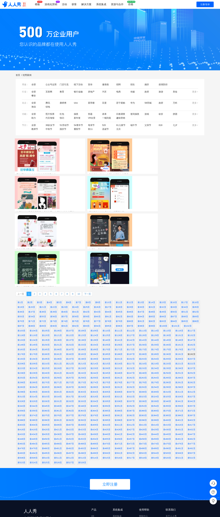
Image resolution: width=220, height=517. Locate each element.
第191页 (179, 303)
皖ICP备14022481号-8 (92, 512)
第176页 (179, 299)
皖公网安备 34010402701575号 (157, 512)
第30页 (141, 256)
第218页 (143, 313)
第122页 (70, 285)
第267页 (191, 327)
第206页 (179, 308)
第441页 (119, 383)
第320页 (106, 346)
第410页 (106, 374)
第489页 (155, 398)
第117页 (191, 280)
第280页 (167, 332)
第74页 (64, 270)
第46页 (130, 261)
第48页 (151, 261)
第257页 (70, 327)
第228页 (82, 318)
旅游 (141, 178)
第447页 (191, 383)
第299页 (34, 341)
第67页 (173, 266)
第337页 (131, 350)
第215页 (106, 313)
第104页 (34, 280)
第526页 (58, 412)
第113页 (143, 280)
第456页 (119, 388)
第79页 (119, 270)
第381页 (119, 365)
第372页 (191, 360)
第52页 (195, 261)
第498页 (82, 402)
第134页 (34, 289)
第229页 (94, 318)
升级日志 (170, 483)
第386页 (179, 365)
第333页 (82, 350)
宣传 (73, 178)
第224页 (34, 318)
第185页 (106, 303)
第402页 (191, 369)
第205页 (167, 308)
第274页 (94, 332)
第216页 (119, 313)
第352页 (131, 355)
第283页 (21, 336)
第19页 (20, 256)
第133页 (21, 289)
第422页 (70, 379)
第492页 (191, 398)
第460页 (167, 388)
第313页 (21, 346)
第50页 (173, 261)
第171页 (119, 299)
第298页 (21, 341)
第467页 (70, 393)
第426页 (119, 379)
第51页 (184, 261)
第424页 (94, 379)
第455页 (106, 388)
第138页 (82, 289)
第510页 (46, 407)
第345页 (46, 355)
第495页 (46, 402)
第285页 (46, 336)
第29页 (130, 256)
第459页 (155, 388)
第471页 (119, 393)
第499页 (94, 402)
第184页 (94, 303)
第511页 (58, 407)
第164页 (34, 299)
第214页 (94, 313)
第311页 (179, 341)
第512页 (70, 407)
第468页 (82, 393)
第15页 (162, 252)
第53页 (20, 266)
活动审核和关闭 (146, 477)
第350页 (106, 355)
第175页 (167, 299)
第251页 (179, 322)
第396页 (119, 369)
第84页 (173, 270)
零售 (68, 178)
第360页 (46, 360)
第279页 (155, 332)
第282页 (191, 332)
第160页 (167, 294)
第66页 (162, 266)
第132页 (191, 285)
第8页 (88, 252)
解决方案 (86, 4)
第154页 (94, 294)
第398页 (143, 369)
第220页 (167, 313)
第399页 (155, 369)
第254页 (34, 327)
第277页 (131, 332)
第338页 (143, 350)
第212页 (70, 313)
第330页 (46, 350)
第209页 (34, 313)
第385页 (167, 365)
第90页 (53, 275)
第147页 (191, 289)
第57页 (64, 266)
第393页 (82, 369)
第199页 (94, 308)
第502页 (131, 402)
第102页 (188, 275)
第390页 (46, 369)
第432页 (191, 379)
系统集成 (101, 4)
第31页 (151, 256)
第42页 (86, 261)
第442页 (131, 383)
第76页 (86, 270)
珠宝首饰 (27, 178)
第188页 (143, 303)
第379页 (94, 365)
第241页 (58, 322)
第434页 (34, 383)
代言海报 (83, 228)
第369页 (155, 360)
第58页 (75, 266)
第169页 (94, 299)
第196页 (58, 308)
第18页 (195, 252)
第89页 (42, 275)
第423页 (82, 379)
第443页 (143, 383)
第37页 (31, 261)
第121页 (58, 285)
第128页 (143, 285)
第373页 (21, 365)
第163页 (21, 299)
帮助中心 (143, 465)
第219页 (155, 313)
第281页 (179, 332)
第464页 (34, 393)
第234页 (155, 318)
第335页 (106, 350)
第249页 (155, 322)
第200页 (106, 308)
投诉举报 (143, 483)
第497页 (70, 402)
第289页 (94, 336)
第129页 (155, 285)
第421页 (58, 379)
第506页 (179, 402)
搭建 (93, 495)
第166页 (58, 299)
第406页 (58, 374)
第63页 (130, 266)
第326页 (179, 346)
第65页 (151, 266)
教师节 (116, 178)
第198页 (82, 308)
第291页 (119, 336)
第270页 (46, 332)
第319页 (94, 346)
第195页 (46, 308)
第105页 (46, 280)
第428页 (143, 379)
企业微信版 (118, 483)
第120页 (46, 285)
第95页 (108, 275)
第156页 (119, 294)
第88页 (31, 275)
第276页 (119, 332)
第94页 (97, 275)
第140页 (106, 289)
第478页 (21, 398)
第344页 (34, 355)
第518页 (143, 407)
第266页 (179, 327)
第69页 (195, 266)
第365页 (106, 360)
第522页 (191, 407)
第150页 (46, 294)
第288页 (82, 336)
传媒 (100, 228)
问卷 (93, 477)
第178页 (21, 303)
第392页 (70, 369)
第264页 (155, 327)
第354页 (155, 355)
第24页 (75, 256)
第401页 (179, 369)
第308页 (143, 341)
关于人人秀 (171, 465)
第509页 (34, 407)
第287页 (70, 336)
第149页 (34, 294)
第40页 (64, 261)
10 (78, 243)
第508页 (21, 407)
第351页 (119, 355)
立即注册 (110, 434)
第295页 (167, 336)
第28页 (119, 256)
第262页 (131, 327)
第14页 (151, 252)
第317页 (70, 346)
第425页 (106, 379)
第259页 (94, 327)
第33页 (173, 256)
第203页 (143, 308)
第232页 (131, 318)
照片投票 (47, 178)
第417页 (191, 374)
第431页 (179, 379)
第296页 (179, 336)
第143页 (143, 289)
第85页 (184, 270)
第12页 (129, 252)
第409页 (94, 374)
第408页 (82, 374)
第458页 (143, 388)
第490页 (167, 398)
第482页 (70, 398)
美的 (85, 178)
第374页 (34, 365)
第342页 (191, 350)
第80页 (130, 270)
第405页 (46, 374)
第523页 (21, 412)
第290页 (106, 336)
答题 (171, 228)
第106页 (58, 280)
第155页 (106, 294)
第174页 (155, 299)
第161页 (179, 294)
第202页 (131, 308)
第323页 (143, 346)
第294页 (155, 336)
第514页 (94, 407)
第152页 (70, 294)
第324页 (155, 346)
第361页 (58, 360)
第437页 (70, 383)
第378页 (82, 365)
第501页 (119, 402)
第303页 (82, 341)
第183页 (82, 303)
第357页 (191, 355)
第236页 (179, 318)
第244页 (94, 322)
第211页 (58, 313)
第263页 (143, 327)
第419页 (34, 379)
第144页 (155, 289)
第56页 (53, 266)
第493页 (21, 402)
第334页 (94, 350)
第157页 (131, 294)
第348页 (82, 355)
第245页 (106, 322)
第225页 (46, 318)
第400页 (167, 369)
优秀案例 (27, 75)
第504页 (155, 402)
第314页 (34, 346)
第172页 (131, 299)
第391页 (58, 369)
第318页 (82, 346)
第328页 (21, 350)
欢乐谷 (134, 178)
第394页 (94, 369)
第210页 (46, 313)
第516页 (119, 407)
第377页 (70, 365)
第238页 (21, 322)
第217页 (131, 313)
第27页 (108, 256)
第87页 (20, 275)
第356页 (179, 355)
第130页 (167, 285)
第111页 (119, 280)
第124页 (94, 285)
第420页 (46, 379)
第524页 (34, 412)
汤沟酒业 (185, 178)
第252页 (191, 322)
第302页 (70, 341)
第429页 (155, 379)
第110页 (106, 280)
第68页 (184, 266)
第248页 (143, 322)
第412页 (131, 374)
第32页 (162, 256)
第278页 (143, 332)
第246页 (119, 322)
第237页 (191, 318)
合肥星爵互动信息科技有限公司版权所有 (61, 512)
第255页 (46, 327)
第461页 (179, 388)
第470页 (106, 393)
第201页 (119, 308)
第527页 (70, 412)
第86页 (195, 270)
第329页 (34, 350)
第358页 (21, 360)
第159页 (155, 294)
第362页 (70, 360)
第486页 (119, 398)
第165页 (46, 299)
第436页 (58, 383)
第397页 (131, 369)
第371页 (179, 360)
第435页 (46, 383)
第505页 (167, 402)
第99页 (151, 275)
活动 (64, 4)
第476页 (179, 393)
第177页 (191, 299)
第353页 (143, 355)
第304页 (94, 341)
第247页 (131, 322)
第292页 (131, 336)
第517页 (131, 407)
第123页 (82, 285)
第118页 (21, 285)
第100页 (163, 275)
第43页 (97, 261)
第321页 (119, 346)
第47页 (141, 261)
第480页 (46, 398)
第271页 (58, 332)
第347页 (70, 355)
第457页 (131, 388)
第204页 (155, 308)
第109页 (94, 280)
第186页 (119, 303)
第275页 (106, 332)
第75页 (75, 270)
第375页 (46, 365)
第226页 (58, 318)
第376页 (58, 365)
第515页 (106, 407)
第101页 (175, 275)
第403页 (21, 374)
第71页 (31, 270)
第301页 (58, 341)
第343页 (21, 355)
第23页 (64, 256)
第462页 (191, 388)
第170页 (106, 299)
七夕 (20, 178)
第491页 (179, 398)
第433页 (21, 383)
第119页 (34, 285)
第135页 (46, 289)
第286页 (58, 336)
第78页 (108, 270)
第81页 (141, 270)
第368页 (143, 360)
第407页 (70, 374)
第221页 (179, 313)
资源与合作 (117, 4)
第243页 (82, 322)
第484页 (94, 398)
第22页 (53, 256)
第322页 (131, 346)
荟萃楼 (21, 182)
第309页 (155, 341)
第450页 (46, 388)
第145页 (167, 289)
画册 (93, 501)
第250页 (167, 322)
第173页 (143, 299)
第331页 (58, 350)
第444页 (155, 383)
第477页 (191, 393)
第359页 (34, 360)
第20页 (31, 256)
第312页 (191, 341)
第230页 (106, 318)
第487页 (131, 398)
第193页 (21, 308)
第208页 (21, 313)
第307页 (131, 341)
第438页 (82, 383)
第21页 (42, 256)
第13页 (141, 252)
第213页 (82, 313)
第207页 (191, 308)
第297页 (191, 336)
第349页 (94, 355)
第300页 (46, 341)
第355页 (167, 355)
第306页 (119, 341)
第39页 (53, 261)
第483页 (82, 398)
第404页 (34, 374)
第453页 (82, 388)
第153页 (82, 294)
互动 (93, 471)
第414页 (155, 374)
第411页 (119, 374)
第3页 (39, 252)
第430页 (167, 379)
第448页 (21, 388)
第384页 (155, 365)
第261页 (119, 327)
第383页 (143, 365)
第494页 (34, 402)
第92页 (75, 275)
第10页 (108, 252)
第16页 (173, 252)
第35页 (195, 256)
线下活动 (148, 178)
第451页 (58, 388)
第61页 (108, 266)
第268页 (21, 332)
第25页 (86, 256)
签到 (177, 178)
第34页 (184, 256)
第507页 (191, 402)
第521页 (179, 407)
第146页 (179, 289)
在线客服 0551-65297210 (178, 495)
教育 (20, 228)
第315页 (46, 346)
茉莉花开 (41, 228)
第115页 (167, 280)
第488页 (143, 398)
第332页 (70, 350)
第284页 (34, 336)
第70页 (20, 270)
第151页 (58, 294)
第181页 (58, 303)
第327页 (191, 346)
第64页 (141, 266)
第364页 (94, 360)
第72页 (42, 270)
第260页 (106, 327)
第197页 (70, 308)
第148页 (21, 294)
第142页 (131, 289)
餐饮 (193, 178)
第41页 (75, 261)
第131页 (179, 285)
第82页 (151, 270)
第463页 (21, 393)
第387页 (191, 365)
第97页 (130, 275)
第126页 (119, 285)
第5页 (59, 252)
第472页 (131, 393)
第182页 (70, 303)
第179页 (34, 303)
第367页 (131, 360)
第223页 (21, 318)
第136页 (58, 289)
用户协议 (170, 477)
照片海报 (93, 228)
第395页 (106, 369)
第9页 (98, 252)
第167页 (70, 299)
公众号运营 (147, 228)
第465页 (46, 393)
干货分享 (143, 471)
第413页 (143, 374)
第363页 (82, 360)
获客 (74, 4)
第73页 (53, 270)
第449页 (34, 388)
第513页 (82, 407)
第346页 (58, 355)
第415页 (167, 374)
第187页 (131, 303)
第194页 (34, 308)
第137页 (70, 289)
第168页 (82, 299)
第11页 (119, 252)
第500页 (106, 402)
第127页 (131, 285)
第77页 (97, 270)
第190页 (167, 303)
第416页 (179, 374)
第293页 (143, 336)
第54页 (31, 266)
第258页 (82, 327)
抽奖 (79, 178)
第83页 (162, 270)
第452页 (70, 388)
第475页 (167, 393)
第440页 (106, 383)
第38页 (42, 261)
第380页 (106, 365)
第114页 (155, 280)
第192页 (191, 303)
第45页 (119, 261)
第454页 (94, 388)
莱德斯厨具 (136, 228)
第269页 (34, 332)
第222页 (191, 313)
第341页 (179, 350)
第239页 (34, 322)
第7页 (78, 252)
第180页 (46, 303)
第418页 (21, 379)
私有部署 (117, 477)
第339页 (155, 350)
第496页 (58, 402)
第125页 (106, 285)
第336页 (119, 350)
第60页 (97, 266)
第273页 (82, 332)
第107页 (70, 280)
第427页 (131, 379)
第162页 (191, 294)
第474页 (155, 393)
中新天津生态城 (187, 228)
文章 (93, 489)
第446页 (179, 383)
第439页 (94, 383)
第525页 (46, 412)
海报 (93, 483)
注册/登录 (205, 4)
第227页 (70, 318)
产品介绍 (170, 471)
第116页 (179, 280)
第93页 (86, 275)
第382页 (131, 365)
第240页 (46, 322)
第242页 (70, 322)
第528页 (82, 412)
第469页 (94, 393)
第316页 (58, 346)
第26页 (97, 256)
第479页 (34, 398)
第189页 (155, 303)
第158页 (143, 294)
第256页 (58, 327)
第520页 (167, 407)
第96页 (119, 275)
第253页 (21, 327)
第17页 (184, 252)
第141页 (119, 289)
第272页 (70, 332)
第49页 (162, 261)
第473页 (143, 393)
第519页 (155, 407)
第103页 (21, 280)
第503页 (143, 402)
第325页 (167, 346)
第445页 (167, 383)
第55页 (42, 266)
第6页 (69, 252)
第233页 (143, 318)
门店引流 (37, 178)
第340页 (167, 350)
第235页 (167, 318)
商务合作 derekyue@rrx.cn (179, 489)
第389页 (34, 369)
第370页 (167, 360)
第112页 (131, 280)
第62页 (119, 266)
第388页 (21, 369)
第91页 (64, 275)
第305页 (106, 341)
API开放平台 (119, 471)
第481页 (58, 398)
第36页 (20, 261)
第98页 (141, 275)
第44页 (108, 261)
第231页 (119, 318)
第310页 (167, 341)
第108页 (82, 280)
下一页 (87, 243)
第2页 (30, 252)
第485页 (106, 398)
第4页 (49, 252)
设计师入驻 (144, 489)
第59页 (86, 266)
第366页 (119, 360)
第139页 (94, 289)
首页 (18, 75)
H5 (92, 465)
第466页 (58, 393)
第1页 (20, 252)
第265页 (167, 327)
